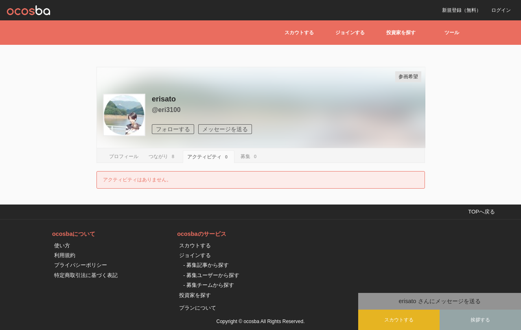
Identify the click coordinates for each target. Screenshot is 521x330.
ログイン (501, 10)
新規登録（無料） (461, 10)
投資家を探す (401, 32)
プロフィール (123, 156)
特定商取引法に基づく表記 (86, 275)
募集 (250, 156)
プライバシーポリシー (80, 265)
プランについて (197, 308)
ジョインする (350, 32)
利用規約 (64, 255)
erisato (164, 99)
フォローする (173, 129)
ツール (451, 32)
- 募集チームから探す (208, 285)
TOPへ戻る (481, 212)
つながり (163, 156)
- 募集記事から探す (206, 265)
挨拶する (480, 320)
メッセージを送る (225, 129)
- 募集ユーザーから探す (211, 275)
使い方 (62, 245)
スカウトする (299, 32)
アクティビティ (208, 157)
